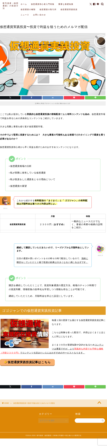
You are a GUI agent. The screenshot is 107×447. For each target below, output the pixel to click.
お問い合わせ (39, 15)
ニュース (25, 15)
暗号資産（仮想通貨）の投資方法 (10, 5)
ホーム (24, 4)
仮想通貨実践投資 (68, 9)
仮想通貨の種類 (28, 9)
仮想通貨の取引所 (47, 9)
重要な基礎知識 (65, 4)
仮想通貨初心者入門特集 (42, 4)
